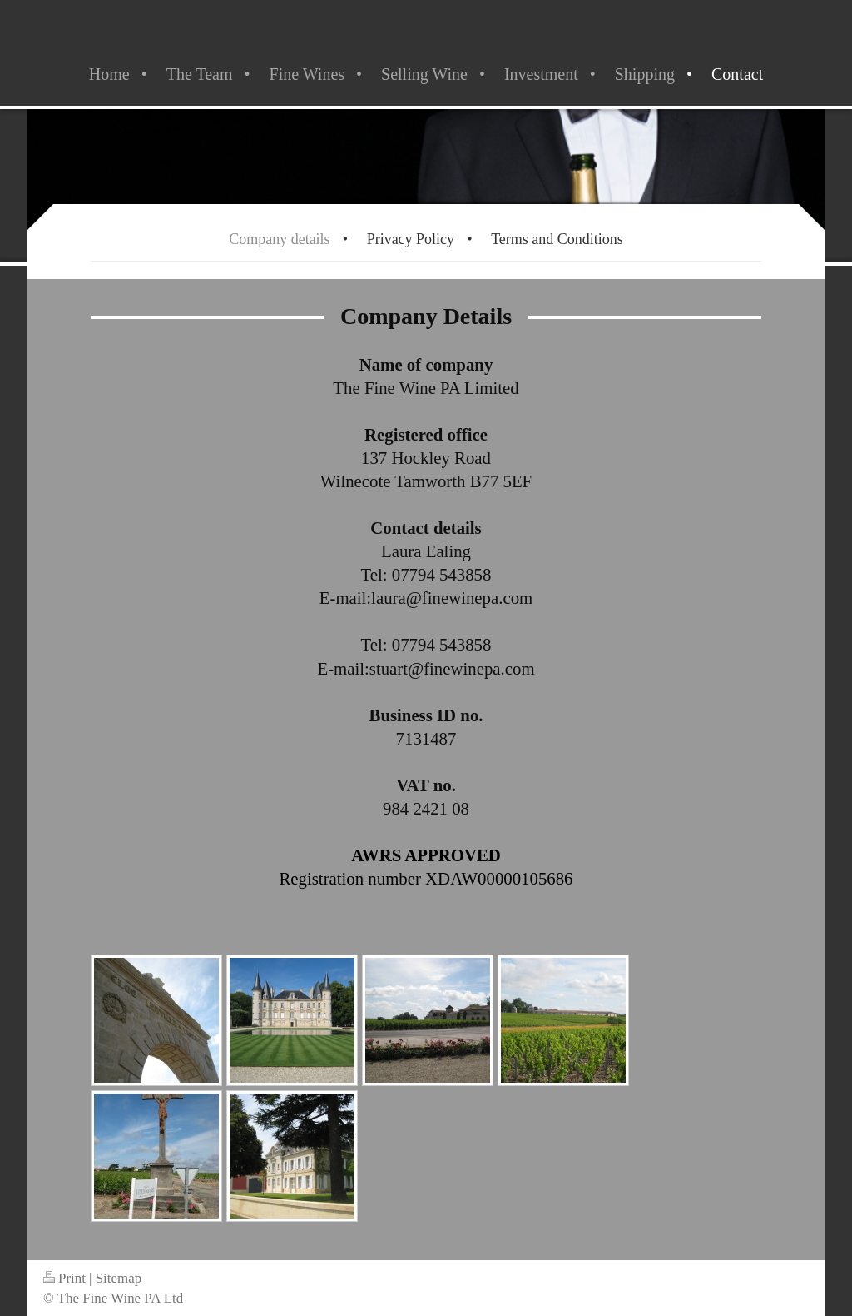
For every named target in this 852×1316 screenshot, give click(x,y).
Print (64, 1278)
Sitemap (118, 1278)
